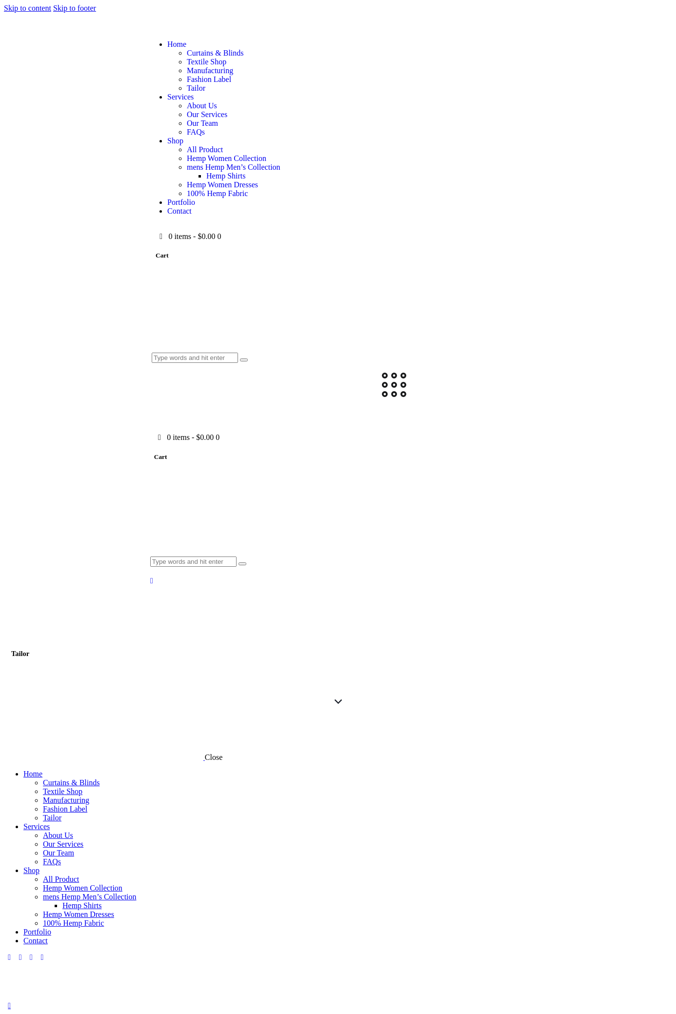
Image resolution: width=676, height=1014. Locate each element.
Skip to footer (74, 8)
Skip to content (27, 8)
